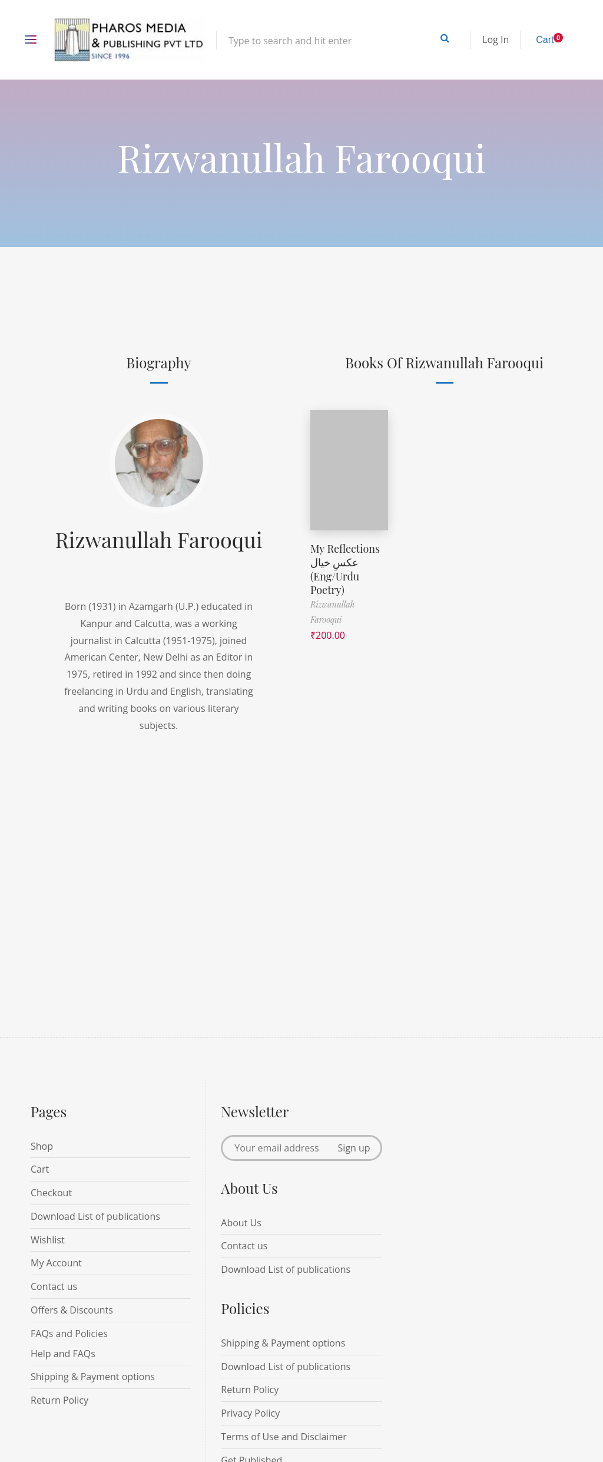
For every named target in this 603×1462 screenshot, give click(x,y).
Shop (42, 1146)
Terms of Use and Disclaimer (283, 1436)
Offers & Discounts (72, 1309)
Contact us (54, 1286)
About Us (241, 1222)
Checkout (51, 1192)
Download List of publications (95, 1216)
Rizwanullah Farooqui (159, 539)
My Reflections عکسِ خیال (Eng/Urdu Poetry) (345, 569)
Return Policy (59, 1400)
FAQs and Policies (69, 1333)
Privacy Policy (250, 1413)
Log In (495, 39)
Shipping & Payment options (93, 1376)
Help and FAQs (63, 1353)
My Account (56, 1262)
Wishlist (48, 1239)
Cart (40, 1169)
